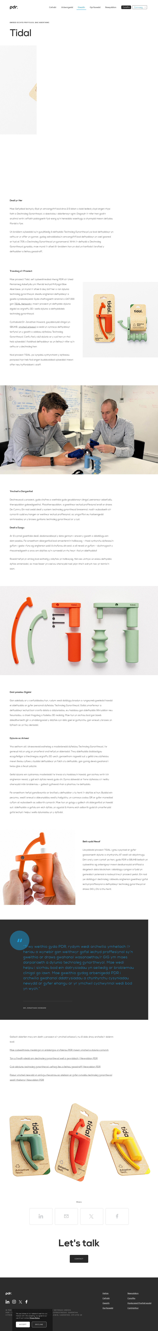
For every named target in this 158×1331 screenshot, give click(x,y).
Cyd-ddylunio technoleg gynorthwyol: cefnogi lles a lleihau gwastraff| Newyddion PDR (55, 1066)
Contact (79, 1259)
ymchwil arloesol (27, 327)
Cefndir (52, 7)
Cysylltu (126, 7)
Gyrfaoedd (95, 7)
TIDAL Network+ (23, 304)
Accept (23, 1324)
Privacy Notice (35, 1318)
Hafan (106, 1293)
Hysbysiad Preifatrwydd (139, 1303)
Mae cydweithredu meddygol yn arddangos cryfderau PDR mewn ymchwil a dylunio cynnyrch (59, 1050)
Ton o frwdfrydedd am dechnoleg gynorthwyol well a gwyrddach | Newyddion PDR (54, 1058)
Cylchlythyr (133, 1308)
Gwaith (81, 7)
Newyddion (110, 7)
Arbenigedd (67, 7)
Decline (39, 1324)
